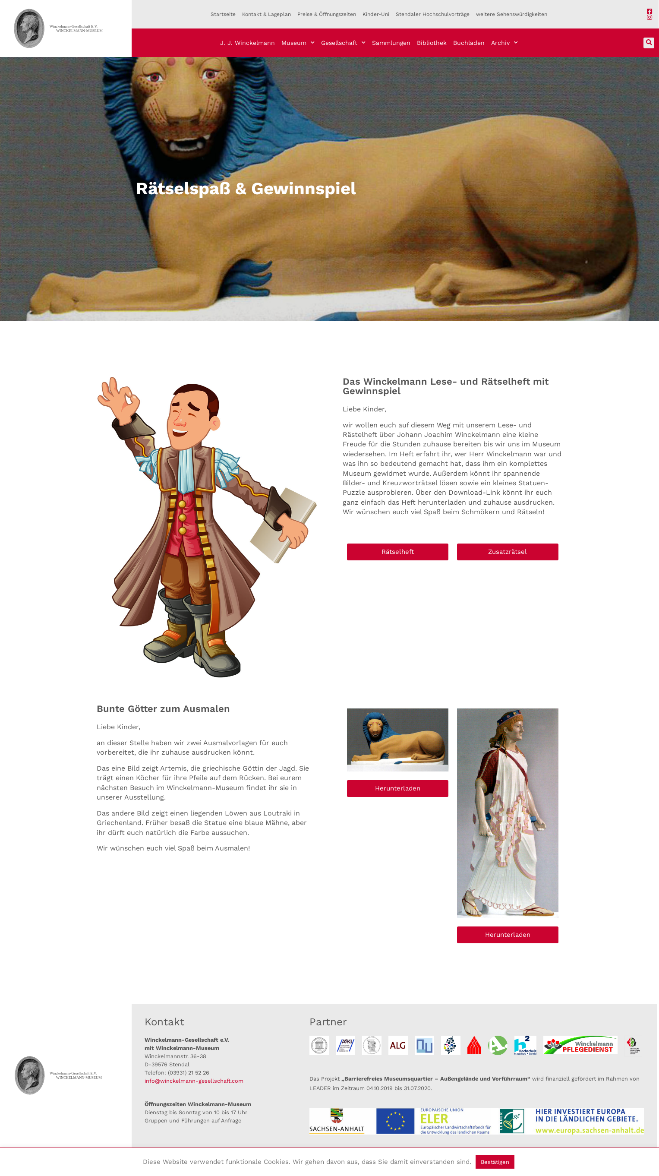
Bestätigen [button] (495, 1162)
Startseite (223, 14)
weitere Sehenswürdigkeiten (511, 14)
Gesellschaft (343, 42)
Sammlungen (391, 42)
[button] (648, 43)
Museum (298, 42)
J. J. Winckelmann (247, 42)
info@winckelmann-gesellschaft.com (194, 1081)
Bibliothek (432, 42)
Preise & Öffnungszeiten (326, 14)
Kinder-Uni (376, 14)
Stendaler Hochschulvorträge (433, 14)
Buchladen (469, 42)
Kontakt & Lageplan (266, 14)
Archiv (504, 42)
